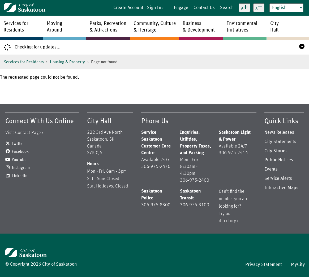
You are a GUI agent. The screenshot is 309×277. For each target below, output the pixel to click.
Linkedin (19, 176)
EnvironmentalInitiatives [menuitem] (241, 27)
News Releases (279, 132)
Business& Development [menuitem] (199, 27)
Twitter (18, 143)
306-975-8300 (155, 205)
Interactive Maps (281, 187)
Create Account (128, 7)
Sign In (154, 7)
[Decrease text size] (258, 7)
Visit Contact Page (23, 132)
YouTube (19, 160)
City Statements (280, 141)
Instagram (21, 168)
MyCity (298, 264)
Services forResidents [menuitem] (15, 27)
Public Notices (278, 160)
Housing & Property (67, 62)
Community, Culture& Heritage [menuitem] (155, 27)
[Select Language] (286, 7)
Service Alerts (278, 178)
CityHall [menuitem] (274, 27)
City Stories (275, 151)
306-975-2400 (194, 180)
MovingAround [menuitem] (54, 27)
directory (227, 220)
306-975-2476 (155, 166)
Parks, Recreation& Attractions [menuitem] (107, 27)
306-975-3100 (194, 205)
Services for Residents (24, 62)
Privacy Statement (263, 264)
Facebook (20, 151)
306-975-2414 (233, 152)
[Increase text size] (244, 7)
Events (271, 169)
